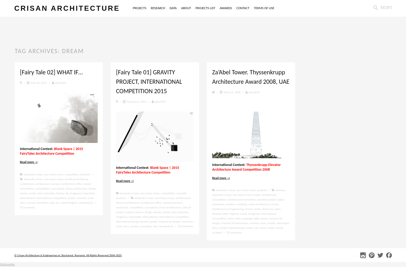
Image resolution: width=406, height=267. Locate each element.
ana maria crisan (53, 174)
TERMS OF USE (264, 8)
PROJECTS (139, 8)
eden (278, 209)
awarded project (172, 202)
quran (264, 218)
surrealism (42, 202)
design (92, 188)
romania (81, 198)
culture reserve (134, 212)
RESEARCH (158, 8)
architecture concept (47, 184)
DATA (173, 8)
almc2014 (59, 83)
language (247, 218)
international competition (51, 198)
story (23, 202)
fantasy (60, 193)
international (27, 198)
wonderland (86, 202)
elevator (217, 213)
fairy (40, 193)
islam (231, 218)
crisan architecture (67, 8)
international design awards (132, 221)
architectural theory (76, 179)
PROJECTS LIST (205, 8)
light (256, 218)
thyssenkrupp (237, 228)
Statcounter (7, 264)
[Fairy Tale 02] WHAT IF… (51, 72)
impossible (89, 193)
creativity (241, 204)
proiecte (85, 174)
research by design (169, 221)
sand (263, 223)
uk (57, 202)
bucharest (122, 207)
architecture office (72, 184)
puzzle (71, 198)
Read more (29, 162)
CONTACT (242, 8)
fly (67, 193)
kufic (238, 218)
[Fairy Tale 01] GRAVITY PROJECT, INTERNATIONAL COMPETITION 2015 (149, 81)
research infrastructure (234, 223)
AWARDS (226, 8)
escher (32, 193)
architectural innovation (241, 199)
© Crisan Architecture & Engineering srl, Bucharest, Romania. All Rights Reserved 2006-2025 (68, 255)
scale (90, 198)
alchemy (280, 190)
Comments (27, 207)
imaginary (75, 193)
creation (230, 204)
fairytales (49, 193)
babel (280, 199)
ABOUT (186, 8)
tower (249, 228)
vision (263, 228)
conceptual (57, 188)
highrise (234, 213)
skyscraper (283, 223)
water (271, 228)
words (279, 228)
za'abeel (217, 232)
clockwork (218, 204)
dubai (257, 209)
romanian (187, 221)
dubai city (267, 209)
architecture (27, 184)
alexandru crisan (33, 174)
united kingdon (69, 202)
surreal (31, 202)
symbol (223, 228)
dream (24, 193)
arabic (256, 195)
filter (225, 213)
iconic (243, 213)
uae (256, 228)
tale (52, 202)
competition (72, 174)
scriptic (271, 223)
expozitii (181, 193)
